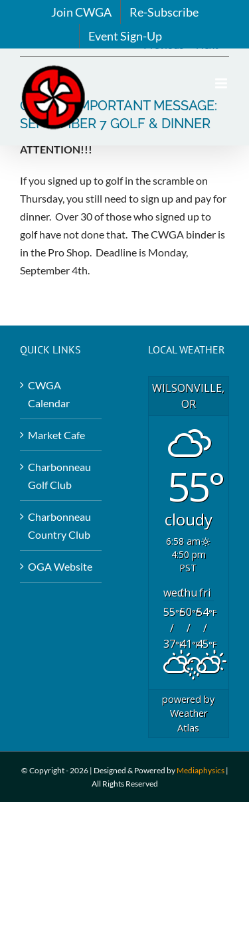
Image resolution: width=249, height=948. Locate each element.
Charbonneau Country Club (59, 525)
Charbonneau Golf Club (59, 475)
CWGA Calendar (49, 394)
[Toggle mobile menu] (222, 83)
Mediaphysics (200, 770)
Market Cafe (56, 434)
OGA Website (60, 566)
